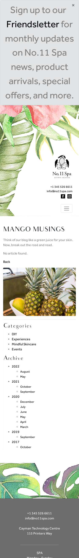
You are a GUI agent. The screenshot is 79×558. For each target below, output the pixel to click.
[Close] (73, 5)
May (22, 376)
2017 (15, 442)
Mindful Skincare (24, 344)
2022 (15, 366)
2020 (15, 397)
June (23, 411)
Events (17, 349)
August (25, 371)
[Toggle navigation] (66, 208)
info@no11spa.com (59, 191)
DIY (14, 334)
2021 (15, 381)
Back (6, 262)
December (27, 401)
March (24, 427)
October (25, 386)
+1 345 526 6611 (61, 186)
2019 (15, 432)
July (22, 406)
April (23, 422)
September (27, 391)
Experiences (21, 339)
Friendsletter (32, 24)
